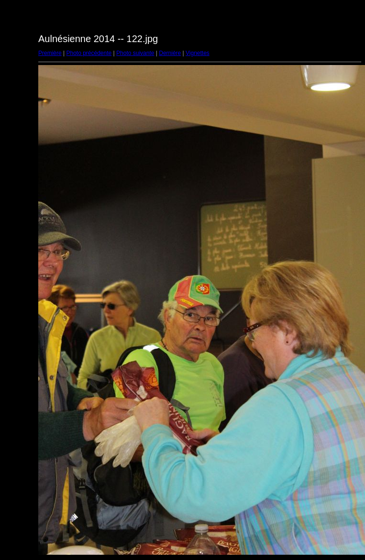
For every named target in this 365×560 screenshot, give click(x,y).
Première (50, 53)
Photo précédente (88, 53)
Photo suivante (135, 53)
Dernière (170, 53)
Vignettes (198, 53)
